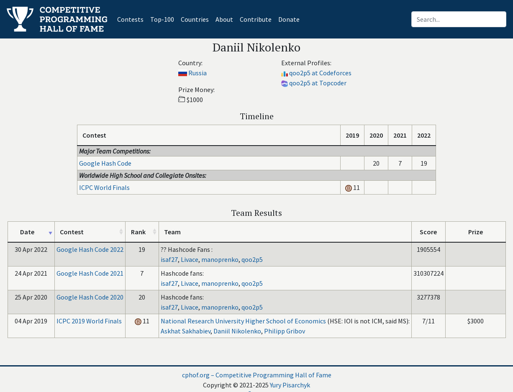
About (224, 19)
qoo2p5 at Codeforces (320, 73)
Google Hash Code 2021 (89, 273)
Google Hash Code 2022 (89, 249)
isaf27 (169, 259)
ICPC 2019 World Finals (89, 321)
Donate (289, 19)
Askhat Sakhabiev (185, 331)
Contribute (256, 19)
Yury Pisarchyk (290, 385)
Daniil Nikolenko (237, 331)
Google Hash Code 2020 (89, 297)
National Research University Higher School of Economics (243, 321)
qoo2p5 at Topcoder (317, 83)
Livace (189, 259)
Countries (195, 19)
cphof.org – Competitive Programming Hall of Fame (256, 375)
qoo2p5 (252, 259)
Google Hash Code (105, 163)
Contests (132, 18)
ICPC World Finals (104, 187)
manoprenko (220, 259)
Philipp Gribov (284, 331)
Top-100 (162, 19)
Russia (197, 73)
